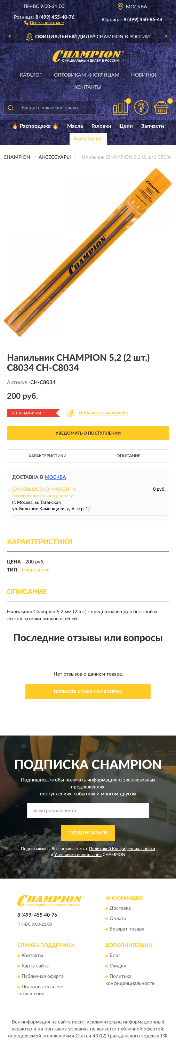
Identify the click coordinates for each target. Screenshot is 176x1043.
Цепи (126, 126)
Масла (75, 126)
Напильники (36, 570)
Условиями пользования (78, 855)
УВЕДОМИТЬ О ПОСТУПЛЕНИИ (88, 433)
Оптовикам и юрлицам (86, 75)
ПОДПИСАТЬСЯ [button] (88, 833)
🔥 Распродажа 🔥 (35, 126)
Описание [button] (129, 456)
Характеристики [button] (47, 456)
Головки (101, 126)
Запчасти (152, 126)
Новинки (144, 75)
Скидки (118, 966)
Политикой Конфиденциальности (122, 849)
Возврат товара (127, 929)
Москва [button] (55, 477)
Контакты (88, 87)
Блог (115, 955)
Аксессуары (88, 138)
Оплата (118, 919)
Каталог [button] (31, 75)
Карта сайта (35, 966)
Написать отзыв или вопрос (88, 692)
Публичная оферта (43, 976)
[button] (44, 22)
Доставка (120, 908)
